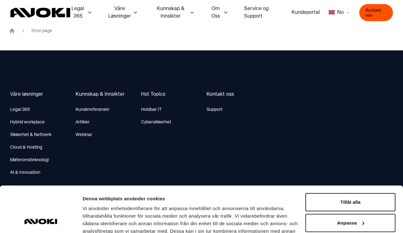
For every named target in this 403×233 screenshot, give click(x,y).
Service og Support (256, 12)
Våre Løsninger (123, 12)
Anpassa (350, 179)
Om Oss (220, 12)
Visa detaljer (96, 220)
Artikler (83, 122)
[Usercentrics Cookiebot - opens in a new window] (40, 220)
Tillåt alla (350, 159)
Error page (41, 31)
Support (215, 109)
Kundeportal (306, 12)
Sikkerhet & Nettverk (30, 135)
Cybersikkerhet (156, 122)
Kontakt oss (373, 13)
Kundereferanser (93, 109)
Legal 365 (82, 12)
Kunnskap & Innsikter (176, 12)
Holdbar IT (151, 109)
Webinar (84, 135)
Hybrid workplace (27, 122)
